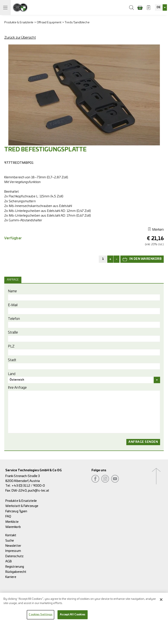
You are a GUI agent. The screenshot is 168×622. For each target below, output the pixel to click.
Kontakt (10, 535)
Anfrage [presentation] (13, 280)
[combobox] (161, 7)
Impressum (13, 551)
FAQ (8, 516)
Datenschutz (14, 556)
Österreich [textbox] (17, 379)
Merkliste (12, 521)
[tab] (13, 280)
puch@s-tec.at (38, 490)
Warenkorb (13, 527)
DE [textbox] (159, 7)
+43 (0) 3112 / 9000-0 (28, 485)
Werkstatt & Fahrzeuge (21, 506)
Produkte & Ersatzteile (18, 22)
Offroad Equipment (49, 22)
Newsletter (13, 545)
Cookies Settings (40, 617)
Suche (9, 540)
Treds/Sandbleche (77, 22)
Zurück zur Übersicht (20, 37)
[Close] (161, 602)
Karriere (10, 577)
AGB (8, 561)
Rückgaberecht (15, 571)
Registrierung (14, 566)
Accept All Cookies (72, 617)
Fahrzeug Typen (16, 511)
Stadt (12, 360)
